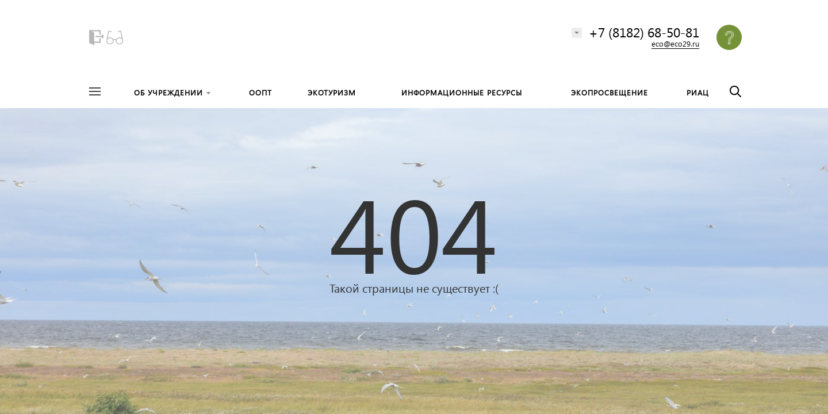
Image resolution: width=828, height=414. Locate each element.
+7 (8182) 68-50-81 (644, 32)
